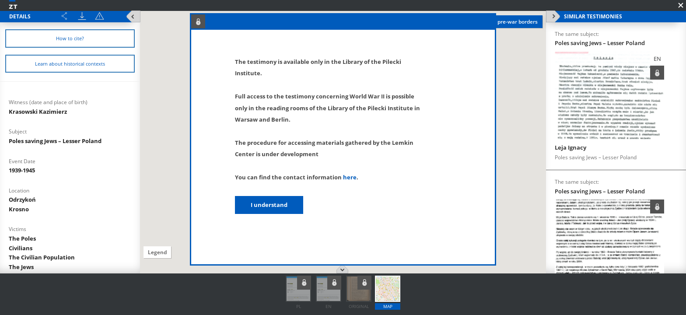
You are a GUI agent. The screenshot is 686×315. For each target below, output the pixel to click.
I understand (269, 205)
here (350, 177)
